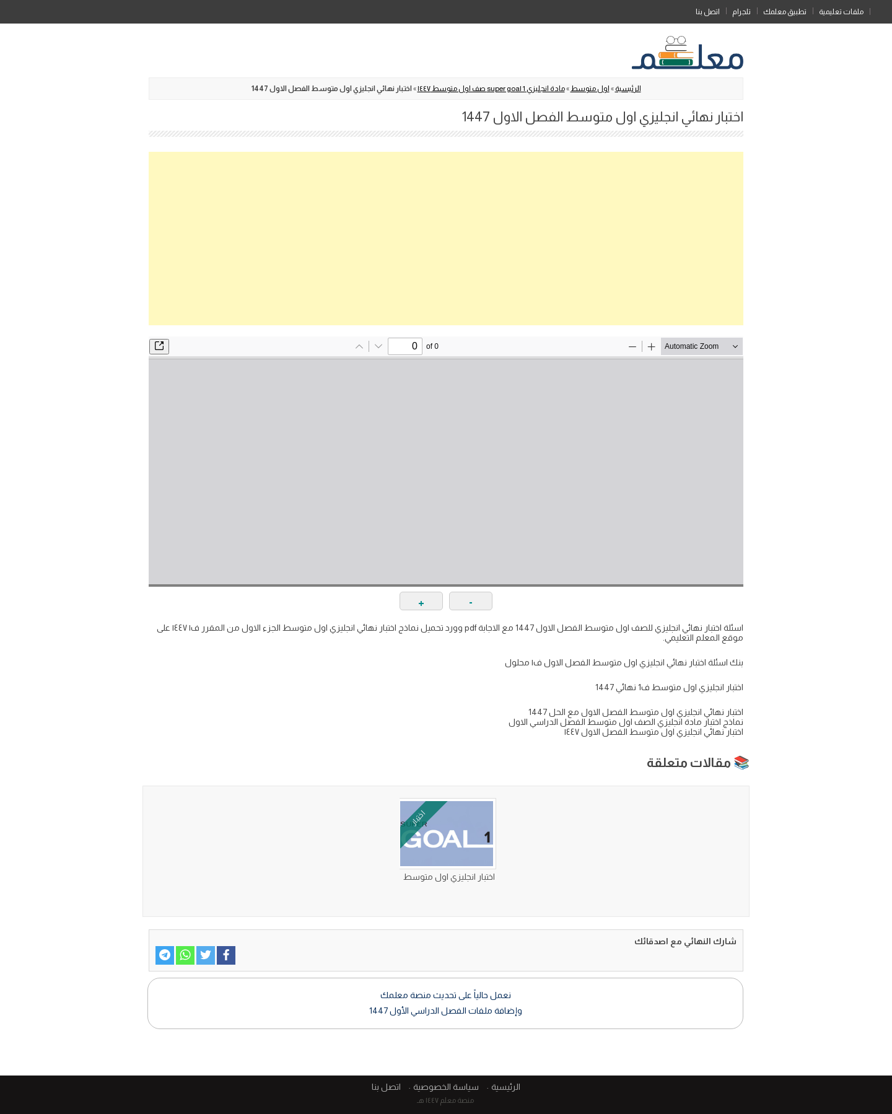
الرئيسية (881, 9)
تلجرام (741, 11)
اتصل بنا (708, 11)
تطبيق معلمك (785, 11)
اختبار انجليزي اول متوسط (449, 877)
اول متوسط (590, 88)
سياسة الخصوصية (446, 1087)
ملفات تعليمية (841, 11)
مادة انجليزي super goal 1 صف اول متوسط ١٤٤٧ (491, 88)
